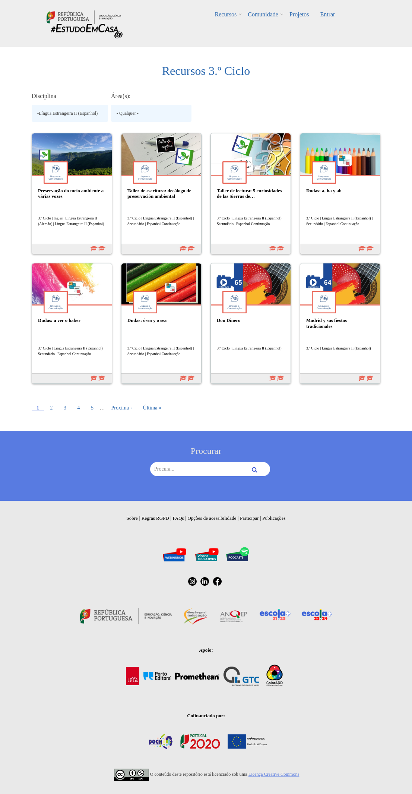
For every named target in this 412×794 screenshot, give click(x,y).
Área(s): (120, 96)
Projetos (299, 14)
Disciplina (44, 96)
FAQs (178, 518)
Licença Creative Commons (274, 774)
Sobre (132, 518)
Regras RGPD (155, 518)
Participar (249, 518)
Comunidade (263, 14)
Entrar (327, 14)
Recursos (226, 14)
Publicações (273, 518)
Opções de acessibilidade (211, 518)
